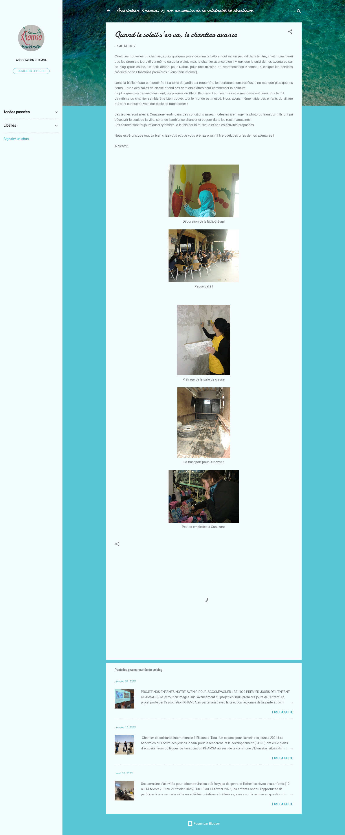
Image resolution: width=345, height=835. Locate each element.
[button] (290, 32)
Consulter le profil (31, 71)
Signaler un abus (16, 139)
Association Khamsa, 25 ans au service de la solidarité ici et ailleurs (184, 10)
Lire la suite (282, 712)
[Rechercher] (299, 12)
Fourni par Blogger (203, 824)
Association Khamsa (31, 60)
